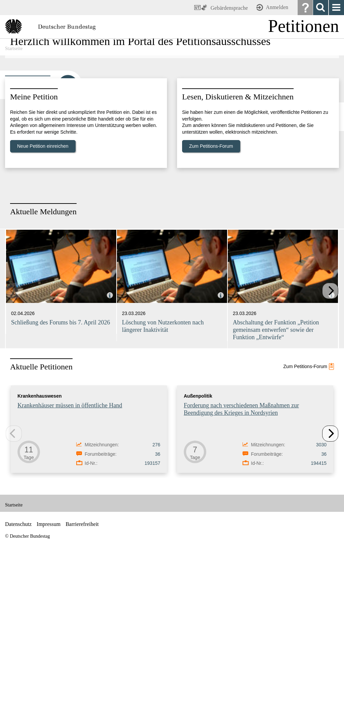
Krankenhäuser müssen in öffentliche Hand (69, 558)
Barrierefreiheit (82, 677)
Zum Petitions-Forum (211, 299)
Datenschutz (18, 677)
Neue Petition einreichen (43, 299)
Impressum (48, 677)
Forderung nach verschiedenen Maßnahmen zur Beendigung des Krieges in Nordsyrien (241, 562)
